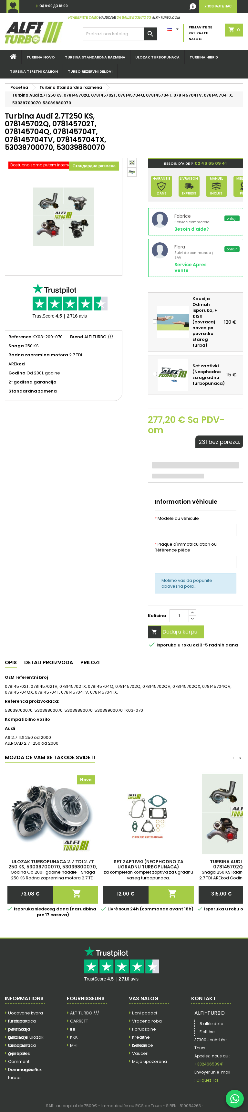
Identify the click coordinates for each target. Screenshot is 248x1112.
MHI (74, 1045)
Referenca (20, 337)
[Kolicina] (179, 615)
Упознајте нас (218, 6)
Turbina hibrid (204, 57)
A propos (17, 1053)
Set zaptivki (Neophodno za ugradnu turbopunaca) (148, 864)
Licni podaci (144, 1013)
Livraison (17, 1037)
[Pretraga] (120, 33)
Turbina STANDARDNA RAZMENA (95, 57)
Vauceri (140, 1053)
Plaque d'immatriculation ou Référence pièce (186, 547)
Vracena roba (147, 1021)
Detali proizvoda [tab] (48, 662)
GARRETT (79, 1021)
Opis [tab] (11, 662)
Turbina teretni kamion (34, 71)
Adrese (140, 1045)
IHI (72, 1029)
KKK (74, 1037)
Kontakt (203, 998)
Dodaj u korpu (172, 632)
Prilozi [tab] (89, 662)
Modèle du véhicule (177, 518)
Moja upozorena (149, 1061)
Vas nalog (144, 998)
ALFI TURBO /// (84, 1013)
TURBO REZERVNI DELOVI (90, 71)
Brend (76, 337)
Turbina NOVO (40, 57)
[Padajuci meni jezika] (173, 27)
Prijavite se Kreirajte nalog (200, 33)
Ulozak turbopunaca (157, 57)
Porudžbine (144, 1029)
